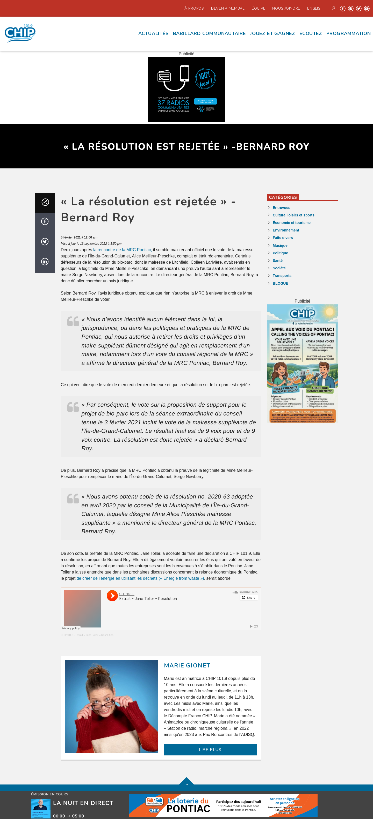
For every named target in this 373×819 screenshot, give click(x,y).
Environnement (286, 230)
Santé (278, 260)
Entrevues (281, 208)
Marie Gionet (187, 665)
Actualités (153, 33)
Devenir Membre (228, 8)
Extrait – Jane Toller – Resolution (94, 635)
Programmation (348, 33)
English (315, 8)
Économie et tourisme (292, 223)
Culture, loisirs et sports (293, 215)
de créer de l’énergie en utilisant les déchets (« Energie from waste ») (140, 578)
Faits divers (283, 238)
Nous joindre (286, 8)
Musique (280, 245)
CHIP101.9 (67, 635)
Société (279, 268)
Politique (280, 253)
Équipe (258, 8)
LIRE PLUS (210, 750)
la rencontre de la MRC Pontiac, (123, 250)
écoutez (310, 33)
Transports (282, 276)
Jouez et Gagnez (272, 33)
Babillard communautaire (209, 33)
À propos (194, 8)
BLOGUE (280, 283)
